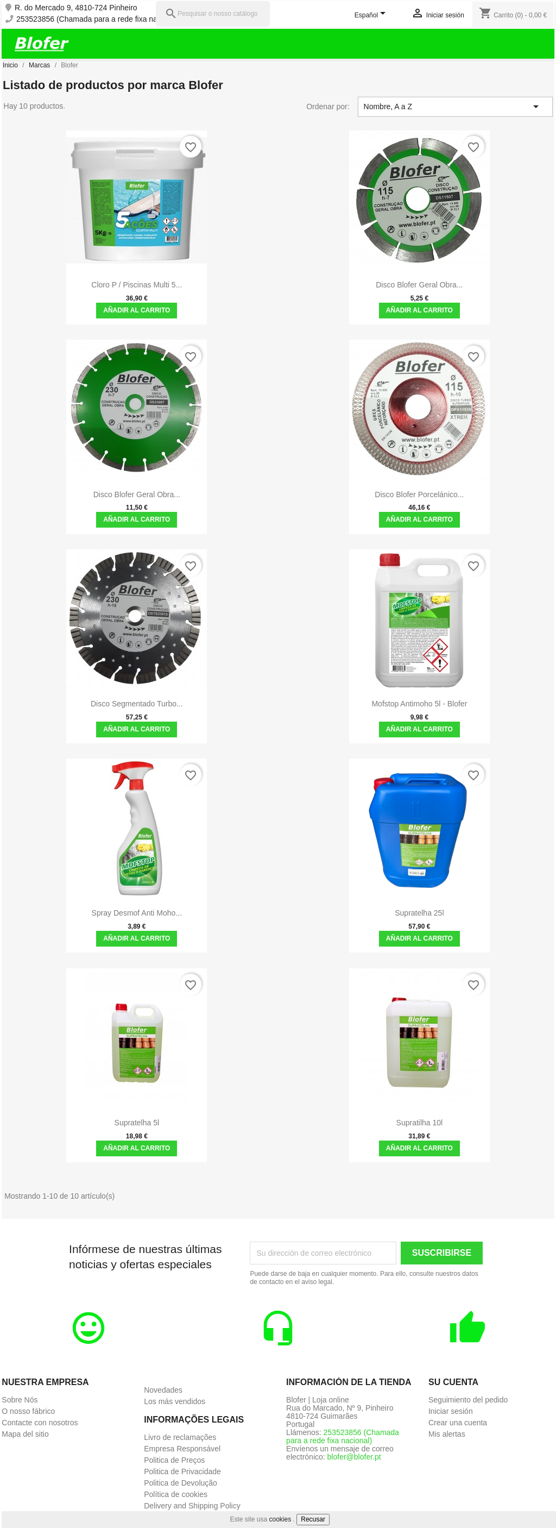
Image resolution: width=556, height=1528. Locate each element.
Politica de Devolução (180, 1483)
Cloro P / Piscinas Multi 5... (136, 284)
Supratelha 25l (419, 913)
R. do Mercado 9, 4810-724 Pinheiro (76, 8)
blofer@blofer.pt (354, 1456)
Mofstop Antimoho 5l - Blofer (419, 703)
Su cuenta (453, 1382)
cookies (280, 1519)
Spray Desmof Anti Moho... (137, 913)
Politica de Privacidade (182, 1471)
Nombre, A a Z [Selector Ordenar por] (453, 106)
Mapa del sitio (25, 1434)
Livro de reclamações (180, 1437)
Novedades (163, 1390)
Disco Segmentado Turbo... (137, 703)
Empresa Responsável (182, 1448)
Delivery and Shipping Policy (192, 1505)
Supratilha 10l (419, 1122)
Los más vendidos (174, 1401)
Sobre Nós (19, 1399)
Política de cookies (175, 1494)
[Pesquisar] (213, 14)
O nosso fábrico (28, 1411)
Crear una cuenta (457, 1422)
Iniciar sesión (450, 1411)
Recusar (313, 1519)
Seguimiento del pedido (468, 1399)
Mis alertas (446, 1434)
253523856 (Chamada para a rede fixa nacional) (98, 19)
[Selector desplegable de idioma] (372, 15)
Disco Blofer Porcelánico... (419, 494)
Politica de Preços (174, 1460)
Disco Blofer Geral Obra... (419, 284)
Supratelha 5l (137, 1122)
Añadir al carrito (136, 310)
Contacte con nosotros (40, 1422)
